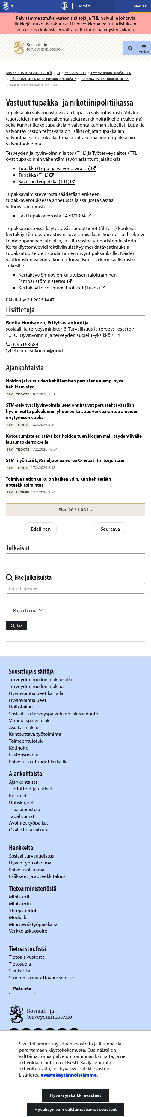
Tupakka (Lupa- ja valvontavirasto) (57, 168)
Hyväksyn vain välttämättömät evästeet (75, 1109)
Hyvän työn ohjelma (30, 862)
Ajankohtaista (23, 782)
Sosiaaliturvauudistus (31, 855)
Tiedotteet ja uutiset (31, 788)
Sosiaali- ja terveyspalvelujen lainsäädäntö (54, 713)
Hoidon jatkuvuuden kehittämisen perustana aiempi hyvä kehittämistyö (64, 383)
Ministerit (20, 896)
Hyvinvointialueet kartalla (36, 693)
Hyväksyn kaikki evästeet (75, 1095)
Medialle (19, 917)
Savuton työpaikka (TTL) (47, 181)
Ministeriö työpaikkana (34, 924)
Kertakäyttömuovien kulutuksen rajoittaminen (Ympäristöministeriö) (68, 277)
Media (140, 6)
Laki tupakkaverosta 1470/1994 (55, 215)
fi (58, 73)
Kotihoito (18, 747)
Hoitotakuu (21, 706)
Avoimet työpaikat (28, 822)
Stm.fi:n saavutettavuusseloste (41, 977)
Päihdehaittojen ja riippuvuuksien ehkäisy (43, 79)
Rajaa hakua (28, 610)
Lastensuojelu (24, 754)
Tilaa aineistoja (24, 809)
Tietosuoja (20, 963)
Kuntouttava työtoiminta (35, 734)
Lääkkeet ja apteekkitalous (37, 876)
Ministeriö (20, 903)
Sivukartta (19, 970)
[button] (75, 509)
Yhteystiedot (23, 910)
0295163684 (24, 344)
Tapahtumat (21, 816)
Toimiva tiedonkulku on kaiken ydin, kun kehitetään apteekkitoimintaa (58, 481)
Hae (16, 625)
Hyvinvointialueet (28, 700)
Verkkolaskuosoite (29, 930)
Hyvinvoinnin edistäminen (110, 73)
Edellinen (41, 529)
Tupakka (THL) (36, 175)
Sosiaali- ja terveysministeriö (29, 73)
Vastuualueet (75, 73)
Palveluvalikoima (26, 869)
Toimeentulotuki (27, 741)
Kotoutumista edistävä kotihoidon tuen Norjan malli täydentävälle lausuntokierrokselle (74, 439)
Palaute (22, 988)
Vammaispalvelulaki (30, 720)
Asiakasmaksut (24, 727)
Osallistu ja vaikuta (29, 829)
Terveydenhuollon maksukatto (42, 679)
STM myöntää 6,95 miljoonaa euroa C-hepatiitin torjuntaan (66, 460)
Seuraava (110, 529)
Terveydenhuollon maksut (37, 686)
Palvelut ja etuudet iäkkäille (38, 761)
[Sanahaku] (75, 588)
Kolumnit (19, 795)
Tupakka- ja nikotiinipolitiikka (105, 79)
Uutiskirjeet (22, 802)
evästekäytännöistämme (69, 1074)
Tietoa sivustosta (27, 957)
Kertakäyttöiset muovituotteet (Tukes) (62, 287)
